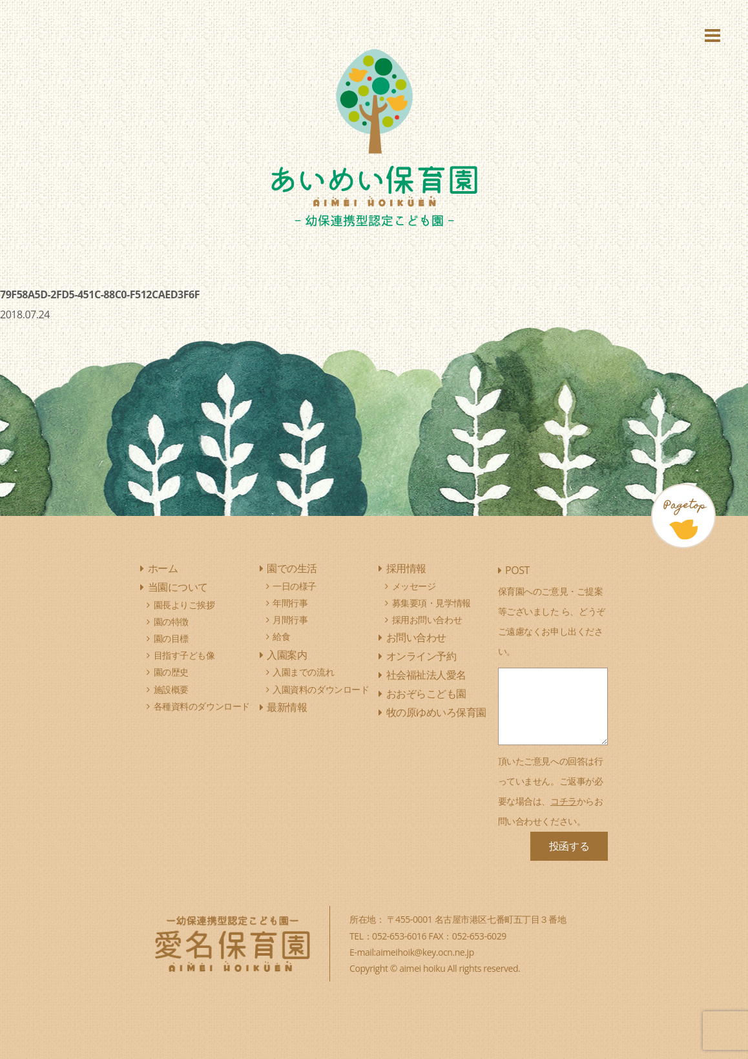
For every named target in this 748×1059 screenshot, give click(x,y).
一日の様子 (295, 586)
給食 (281, 636)
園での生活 (292, 568)
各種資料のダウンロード (202, 706)
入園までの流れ (303, 672)
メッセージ (414, 586)
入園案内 (287, 655)
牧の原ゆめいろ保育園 (436, 712)
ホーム (163, 568)
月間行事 (290, 619)
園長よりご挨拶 (184, 605)
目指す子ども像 (184, 655)
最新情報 (287, 707)
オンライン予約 (421, 656)
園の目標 (171, 638)
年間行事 (290, 603)
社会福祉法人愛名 (426, 675)
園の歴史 (171, 672)
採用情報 (406, 568)
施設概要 (171, 689)
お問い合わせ (416, 637)
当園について (178, 587)
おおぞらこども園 (426, 693)
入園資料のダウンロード (321, 689)
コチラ (563, 801)
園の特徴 (171, 621)
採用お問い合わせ (427, 619)
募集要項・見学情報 (431, 603)
